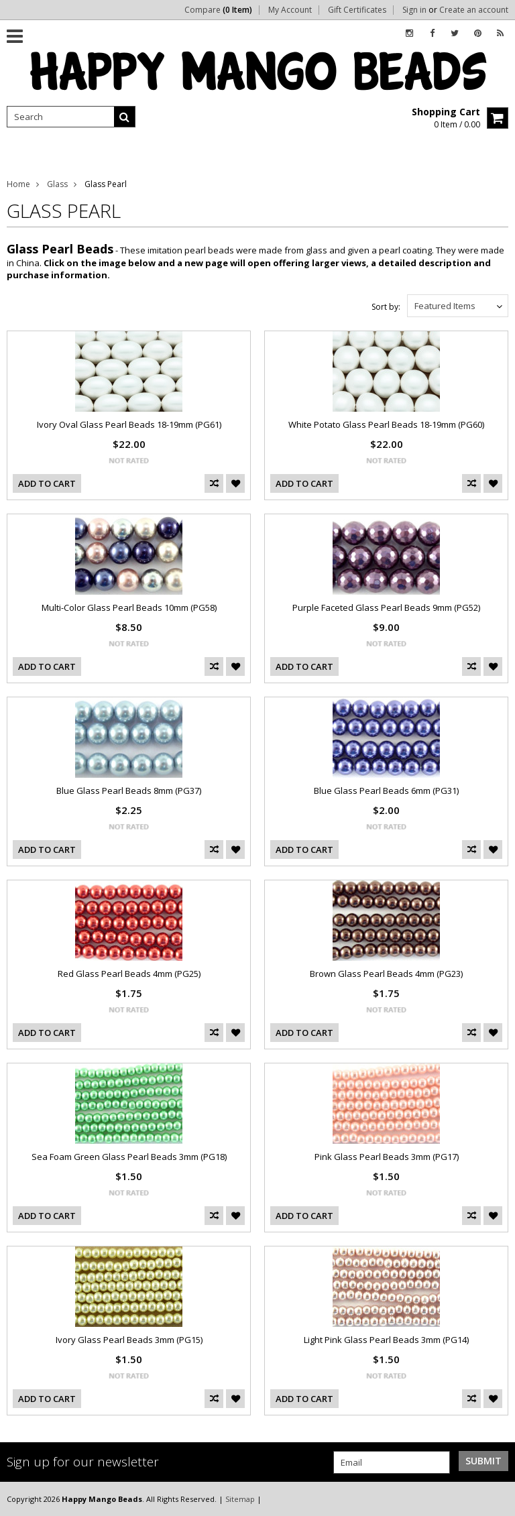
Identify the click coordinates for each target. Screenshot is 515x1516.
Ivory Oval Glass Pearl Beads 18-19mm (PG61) (129, 424)
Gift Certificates (357, 10)
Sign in (414, 10)
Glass (57, 184)
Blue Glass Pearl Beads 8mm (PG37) (128, 790)
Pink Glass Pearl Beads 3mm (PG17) (386, 1157)
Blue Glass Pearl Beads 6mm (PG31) (386, 790)
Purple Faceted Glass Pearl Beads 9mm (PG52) (386, 607)
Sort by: (385, 306)
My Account (290, 10)
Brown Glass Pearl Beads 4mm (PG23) (386, 974)
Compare (218, 10)
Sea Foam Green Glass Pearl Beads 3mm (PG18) (129, 1157)
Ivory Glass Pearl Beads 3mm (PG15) (129, 1340)
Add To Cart (47, 483)
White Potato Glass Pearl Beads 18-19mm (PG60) (386, 424)
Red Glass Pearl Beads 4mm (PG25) (129, 974)
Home (18, 184)
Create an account (473, 10)
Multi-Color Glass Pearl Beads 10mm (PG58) (129, 607)
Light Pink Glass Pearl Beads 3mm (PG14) (386, 1340)
